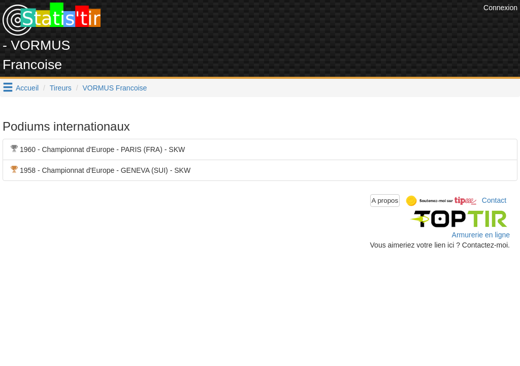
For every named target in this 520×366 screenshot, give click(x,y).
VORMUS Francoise (115, 88)
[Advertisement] (296, 25)
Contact (494, 200)
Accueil (27, 88)
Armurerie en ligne (481, 235)
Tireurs (61, 88)
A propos (385, 200)
